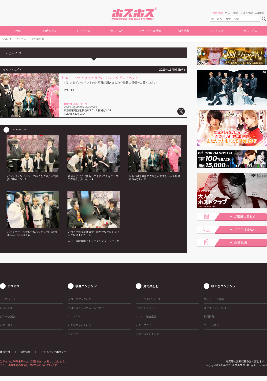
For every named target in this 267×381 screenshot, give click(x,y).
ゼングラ (73, 333)
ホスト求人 (250, 31)
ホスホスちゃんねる (79, 325)
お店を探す (50, 31)
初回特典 (183, 31)
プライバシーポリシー (54, 351)
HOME (16, 31)
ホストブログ (143, 325)
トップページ (7, 299)
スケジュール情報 (150, 31)
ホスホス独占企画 (146, 316)
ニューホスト (211, 325)
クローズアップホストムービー (86, 307)
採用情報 (25, 351)
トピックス (19, 38)
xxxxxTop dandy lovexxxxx (80, 107)
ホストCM (116, 31)
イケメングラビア (146, 307)
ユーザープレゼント (215, 307)
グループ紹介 (7, 316)
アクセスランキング (147, 333)
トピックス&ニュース (148, 299)
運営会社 (5, 351)
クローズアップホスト (81, 299)
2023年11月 (37, 39)
